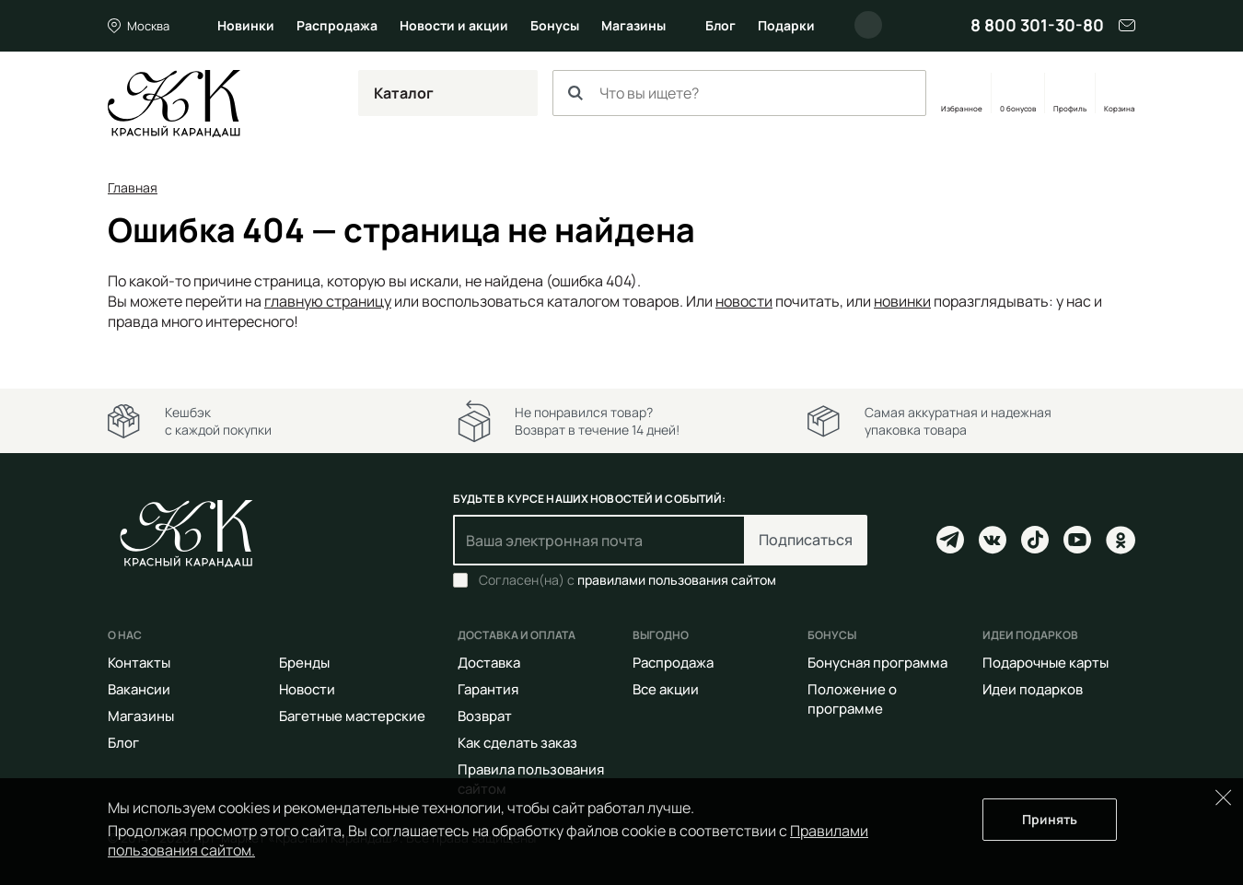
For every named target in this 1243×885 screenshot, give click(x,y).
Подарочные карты (1045, 662)
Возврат (485, 716)
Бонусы (554, 25)
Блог (720, 25)
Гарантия (488, 689)
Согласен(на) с (627, 580)
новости (744, 301)
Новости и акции (454, 25)
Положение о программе (852, 699)
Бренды (304, 662)
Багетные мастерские (352, 716)
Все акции (666, 689)
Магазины (633, 25)
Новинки (245, 25)
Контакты (139, 662)
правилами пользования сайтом (676, 579)
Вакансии (139, 689)
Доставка (489, 662)
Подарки (786, 25)
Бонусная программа (877, 662)
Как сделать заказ (517, 742)
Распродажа (337, 25)
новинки (902, 301)
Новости (307, 689)
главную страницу (327, 301)
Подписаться (806, 540)
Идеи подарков (1032, 689)
